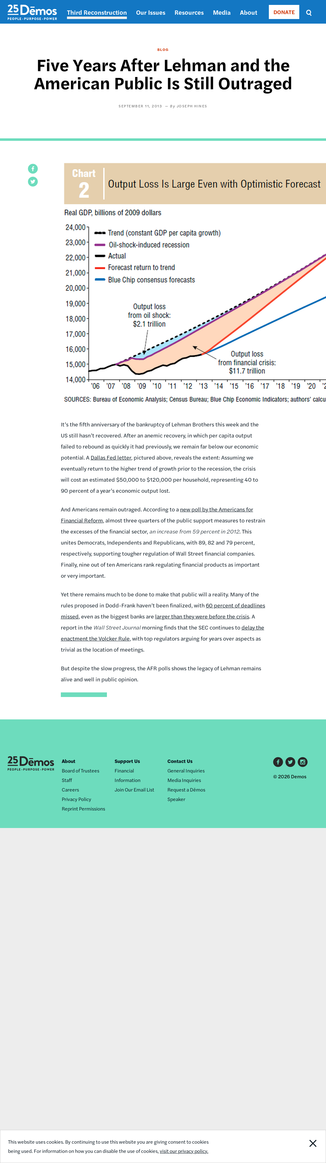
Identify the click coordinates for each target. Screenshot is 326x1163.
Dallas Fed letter (111, 457)
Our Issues (150, 12)
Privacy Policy (76, 799)
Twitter (290, 762)
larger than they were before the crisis (202, 616)
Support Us (127, 760)
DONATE (284, 12)
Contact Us (180, 760)
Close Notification (308, 1146)
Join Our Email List (134, 789)
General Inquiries (186, 770)
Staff (67, 780)
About (248, 12)
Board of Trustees (80, 770)
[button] (33, 169)
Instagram (303, 762)
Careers (70, 789)
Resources (189, 12)
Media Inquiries (184, 780)
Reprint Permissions (83, 808)
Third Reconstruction (97, 12)
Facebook (278, 762)
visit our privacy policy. (184, 1150)
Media (222, 12)
